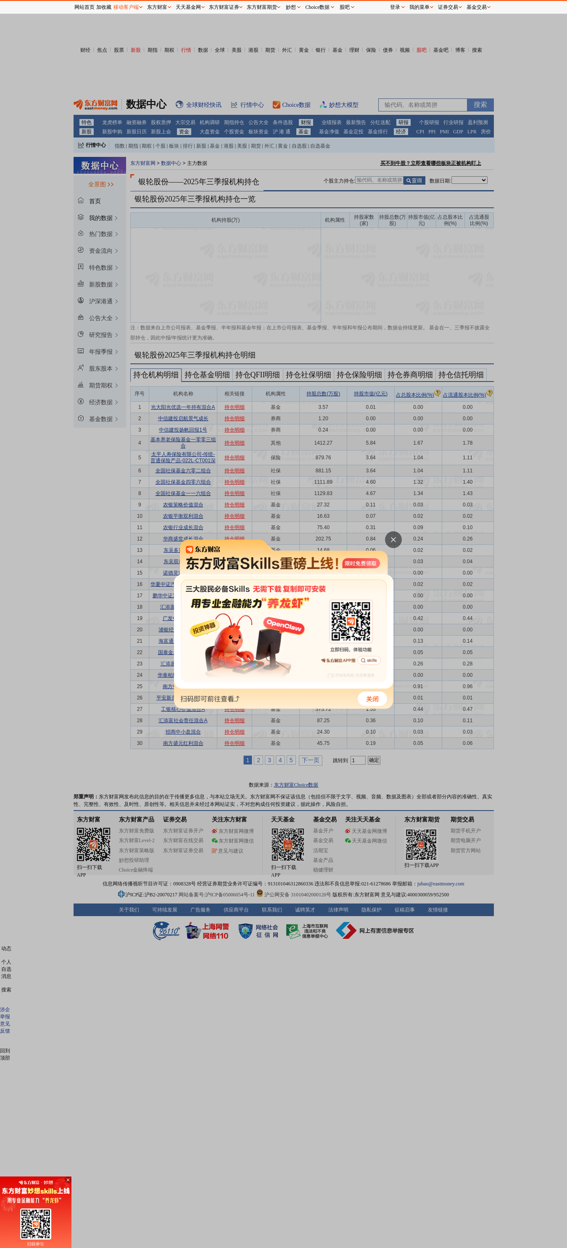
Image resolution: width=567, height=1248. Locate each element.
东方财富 (157, 7)
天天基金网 (188, 7)
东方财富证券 (224, 7)
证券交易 (448, 7)
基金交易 (477, 7)
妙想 (291, 7)
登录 (395, 7)
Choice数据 (318, 7)
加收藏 (103, 7)
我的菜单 (419, 7)
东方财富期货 (262, 7)
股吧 (345, 7)
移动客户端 (126, 7)
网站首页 (84, 7)
